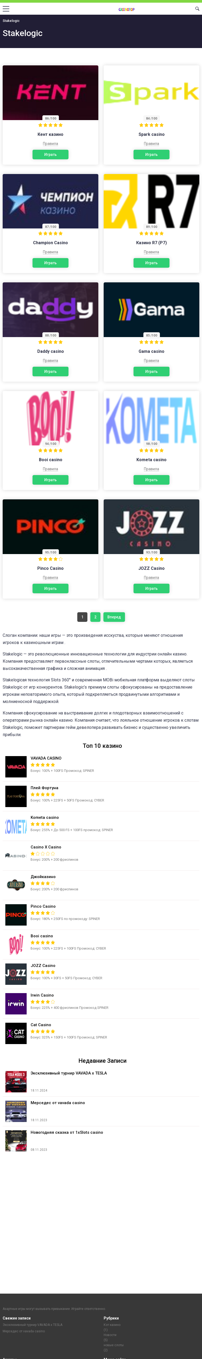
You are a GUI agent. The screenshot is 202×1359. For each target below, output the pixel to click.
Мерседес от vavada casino (24, 1331)
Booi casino (50, 459)
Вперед (114, 617)
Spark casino (152, 134)
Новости (110, 1335)
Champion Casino (50, 242)
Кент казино (50, 134)
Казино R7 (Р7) (151, 242)
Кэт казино (112, 1325)
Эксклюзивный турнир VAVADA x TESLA (32, 1325)
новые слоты (114, 1345)
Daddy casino (50, 351)
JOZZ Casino (151, 568)
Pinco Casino (50, 568)
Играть (50, 154)
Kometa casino (151, 459)
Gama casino (151, 351)
